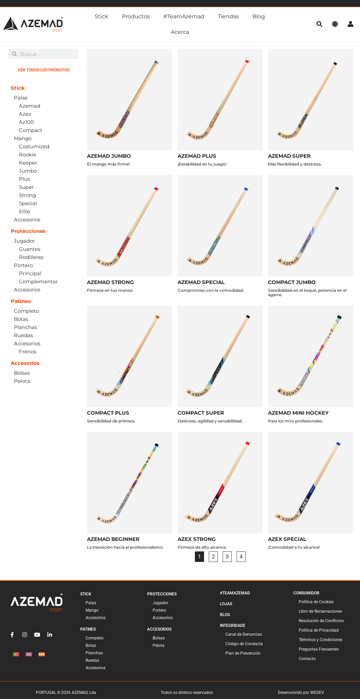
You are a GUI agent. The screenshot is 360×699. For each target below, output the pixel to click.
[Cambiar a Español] (41, 654)
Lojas (226, 604)
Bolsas (159, 638)
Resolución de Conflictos (321, 620)
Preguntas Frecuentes (319, 649)
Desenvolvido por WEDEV (301, 692)
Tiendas (228, 16)
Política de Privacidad (319, 630)
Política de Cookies (316, 601)
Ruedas (92, 660)
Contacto (307, 658)
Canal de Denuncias (243, 634)
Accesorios (96, 617)
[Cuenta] (350, 24)
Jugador (160, 602)
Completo (95, 638)
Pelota (158, 645)
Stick (101, 16)
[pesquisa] (319, 24)
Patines (88, 629)
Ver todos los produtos (43, 70)
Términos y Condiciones (320, 639)
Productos (136, 16)
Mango (92, 610)
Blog (258, 16)
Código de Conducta (244, 643)
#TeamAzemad (183, 16)
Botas (91, 645)
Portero (159, 610)
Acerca (180, 32)
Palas (91, 602)
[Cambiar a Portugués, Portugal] (15, 654)
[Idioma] (335, 24)
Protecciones (162, 594)
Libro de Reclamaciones (320, 611)
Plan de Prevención (243, 653)
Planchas (94, 653)
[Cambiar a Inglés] (28, 654)
